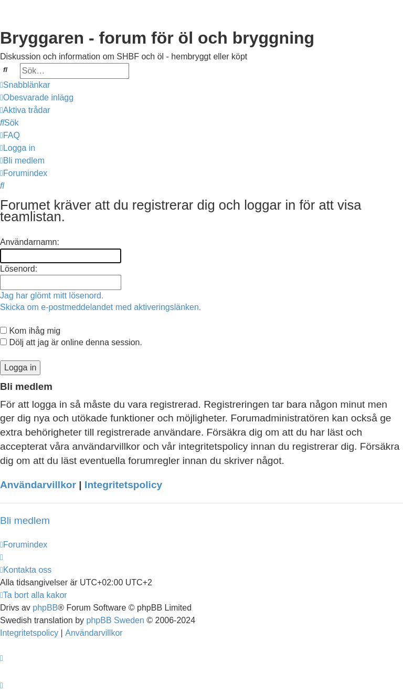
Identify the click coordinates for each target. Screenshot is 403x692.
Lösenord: (18, 268)
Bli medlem (25, 520)
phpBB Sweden (115, 620)
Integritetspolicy (123, 484)
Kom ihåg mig (30, 330)
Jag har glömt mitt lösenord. (51, 295)
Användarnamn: (29, 241)
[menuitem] (36, 97)
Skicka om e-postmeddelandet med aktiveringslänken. (100, 307)
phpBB (45, 607)
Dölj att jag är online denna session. (71, 342)
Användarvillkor (38, 484)
